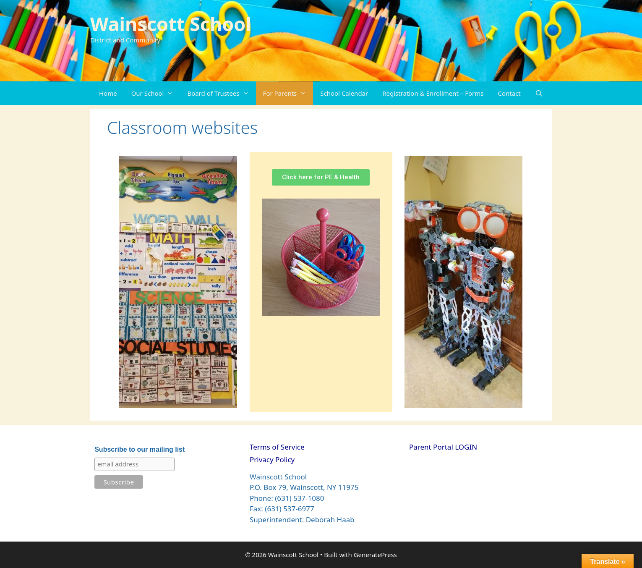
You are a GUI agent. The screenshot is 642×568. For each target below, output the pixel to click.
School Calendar (344, 93)
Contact (509, 93)
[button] (172, 93)
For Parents (288, 93)
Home (108, 93)
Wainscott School (170, 24)
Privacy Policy (272, 459)
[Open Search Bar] (539, 93)
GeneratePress (375, 554)
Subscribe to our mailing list (139, 449)
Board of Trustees (221, 93)
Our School (155, 93)
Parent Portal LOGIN (443, 447)
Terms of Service (277, 447)
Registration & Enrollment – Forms (432, 93)
